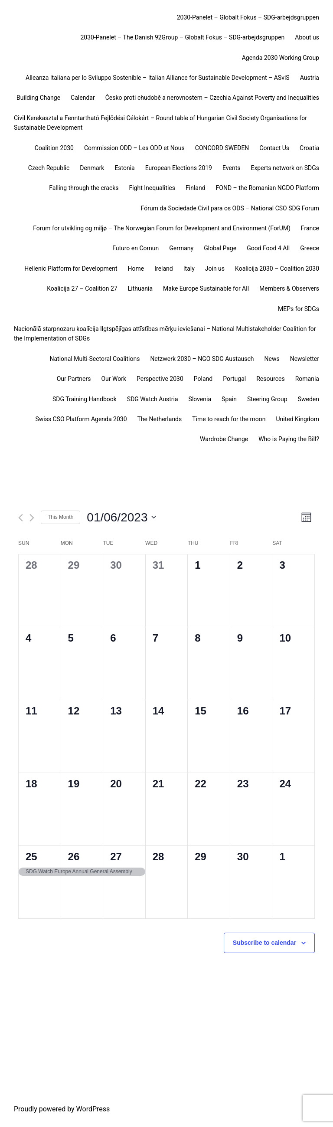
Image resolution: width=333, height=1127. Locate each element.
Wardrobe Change (224, 439)
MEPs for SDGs (298, 308)
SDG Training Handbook (84, 399)
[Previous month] (20, 518)
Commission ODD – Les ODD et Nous (134, 147)
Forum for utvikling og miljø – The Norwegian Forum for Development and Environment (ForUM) (162, 228)
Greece (309, 248)
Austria (309, 77)
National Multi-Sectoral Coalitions (94, 358)
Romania (307, 378)
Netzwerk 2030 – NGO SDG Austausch (202, 358)
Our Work (113, 378)
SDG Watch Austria (152, 399)
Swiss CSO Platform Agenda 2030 (81, 419)
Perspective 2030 (160, 378)
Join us (215, 268)
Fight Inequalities (152, 187)
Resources (270, 378)
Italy (189, 268)
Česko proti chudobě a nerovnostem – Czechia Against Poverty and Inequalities (212, 97)
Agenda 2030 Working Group (280, 57)
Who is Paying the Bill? (288, 439)
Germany (181, 248)
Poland (203, 378)
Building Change (38, 97)
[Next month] (31, 518)
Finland (196, 187)
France (310, 228)
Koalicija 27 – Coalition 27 (82, 288)
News (272, 358)
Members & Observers (289, 288)
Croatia (309, 147)
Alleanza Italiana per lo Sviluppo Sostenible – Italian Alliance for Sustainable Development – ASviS (158, 77)
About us (307, 37)
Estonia (124, 167)
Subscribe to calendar (264, 942)
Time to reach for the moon (228, 419)
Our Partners (74, 378)
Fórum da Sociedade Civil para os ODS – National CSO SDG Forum (230, 208)
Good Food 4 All (268, 248)
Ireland (163, 268)
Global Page (220, 248)
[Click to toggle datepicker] (121, 517)
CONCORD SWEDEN (222, 147)
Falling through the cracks (83, 187)
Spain (229, 399)
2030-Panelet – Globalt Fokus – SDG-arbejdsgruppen (248, 17)
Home (136, 268)
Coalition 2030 (54, 147)
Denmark (92, 167)
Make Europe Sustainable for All (206, 288)
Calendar (83, 97)
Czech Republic (49, 167)
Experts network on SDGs (285, 167)
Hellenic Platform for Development (70, 268)
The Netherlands (159, 419)
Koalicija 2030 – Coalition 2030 (277, 268)
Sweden (308, 399)
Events (231, 167)
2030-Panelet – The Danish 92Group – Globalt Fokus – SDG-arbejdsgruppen (182, 37)
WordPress (93, 1109)
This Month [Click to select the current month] (60, 517)
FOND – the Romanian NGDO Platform (267, 187)
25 (31, 856)
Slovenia (200, 399)
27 (116, 856)
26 (74, 856)
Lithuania (140, 288)
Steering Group (267, 399)
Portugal (234, 378)
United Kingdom (297, 419)
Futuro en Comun (135, 248)
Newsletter (304, 358)
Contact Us (274, 147)
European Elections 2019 (178, 167)
